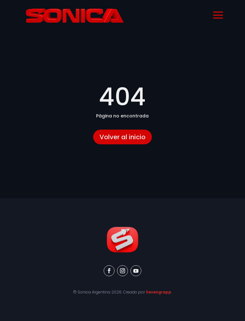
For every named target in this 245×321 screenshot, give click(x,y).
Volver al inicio (122, 136)
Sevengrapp (158, 292)
